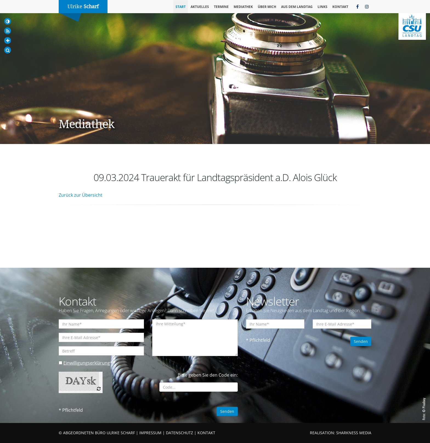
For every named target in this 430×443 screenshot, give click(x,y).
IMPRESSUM (150, 432)
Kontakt (340, 6)
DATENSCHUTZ (179, 432)
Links (322, 6)
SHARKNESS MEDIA (353, 432)
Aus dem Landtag (297, 6)
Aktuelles (200, 6)
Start (181, 6)
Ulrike (83, 6)
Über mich (267, 6)
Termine (221, 6)
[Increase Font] (7, 40)
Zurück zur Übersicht (80, 195)
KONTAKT (206, 432)
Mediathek (243, 6)
